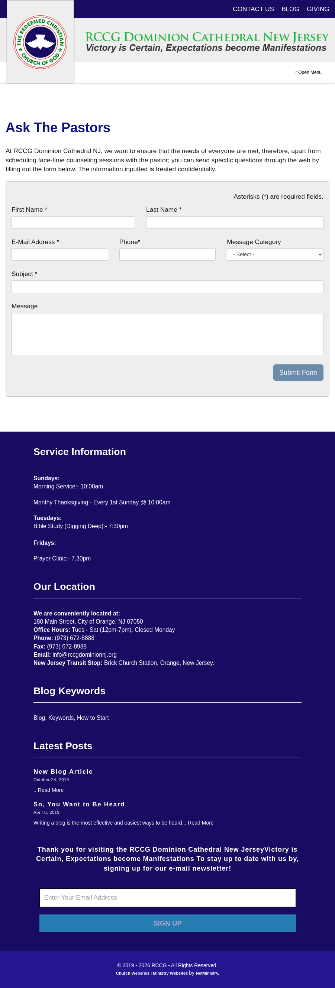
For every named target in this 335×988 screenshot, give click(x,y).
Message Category (254, 242)
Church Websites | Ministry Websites (152, 973)
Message (25, 306)
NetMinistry (207, 973)
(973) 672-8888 (74, 638)
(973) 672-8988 (67, 646)
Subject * (24, 273)
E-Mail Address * (35, 242)
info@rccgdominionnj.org (84, 654)
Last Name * (163, 209)
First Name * (29, 209)
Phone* (130, 242)
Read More (51, 790)
